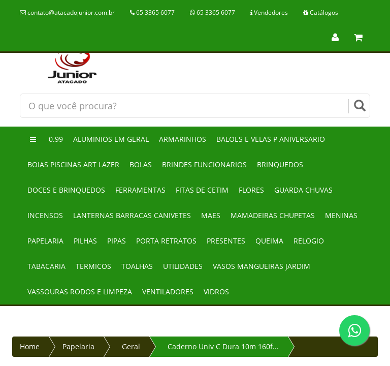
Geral (131, 346)
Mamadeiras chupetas (273, 215)
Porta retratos (166, 241)
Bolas (140, 164)
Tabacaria (46, 266)
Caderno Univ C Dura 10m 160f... (223, 346)
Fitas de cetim (202, 190)
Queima (269, 241)
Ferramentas (140, 190)
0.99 (56, 139)
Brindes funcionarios (204, 164)
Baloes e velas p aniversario (270, 139)
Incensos (45, 215)
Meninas (341, 215)
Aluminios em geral (111, 139)
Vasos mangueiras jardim (261, 266)
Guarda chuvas (303, 190)
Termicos (93, 266)
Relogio (309, 241)
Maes (210, 215)
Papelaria (45, 241)
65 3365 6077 (152, 12)
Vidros (216, 291)
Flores (251, 190)
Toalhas (137, 266)
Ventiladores (167, 291)
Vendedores (269, 12)
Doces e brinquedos (66, 190)
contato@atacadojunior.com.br (67, 12)
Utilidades (183, 266)
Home (30, 346)
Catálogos (320, 12)
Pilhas (85, 241)
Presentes (226, 241)
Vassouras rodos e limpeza (79, 291)
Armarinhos (182, 139)
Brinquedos (280, 164)
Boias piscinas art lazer (73, 164)
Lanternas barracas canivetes (132, 215)
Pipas (116, 241)
